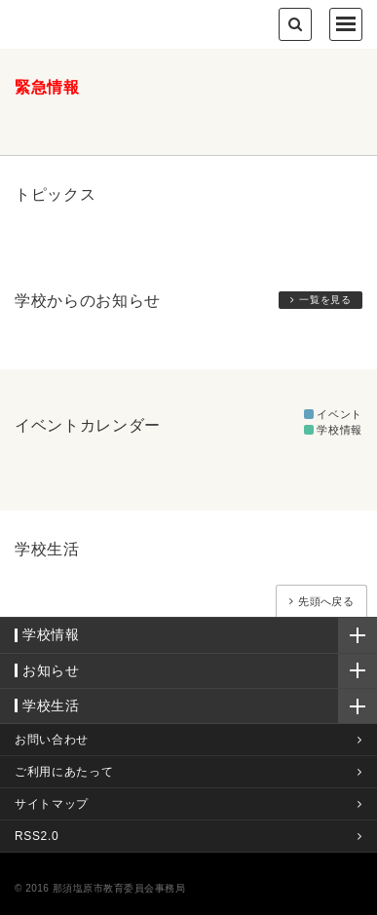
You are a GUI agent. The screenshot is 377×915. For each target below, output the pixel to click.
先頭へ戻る (326, 601)
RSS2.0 (36, 836)
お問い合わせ (52, 739)
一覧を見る (325, 299)
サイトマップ (52, 804)
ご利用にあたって (64, 772)
